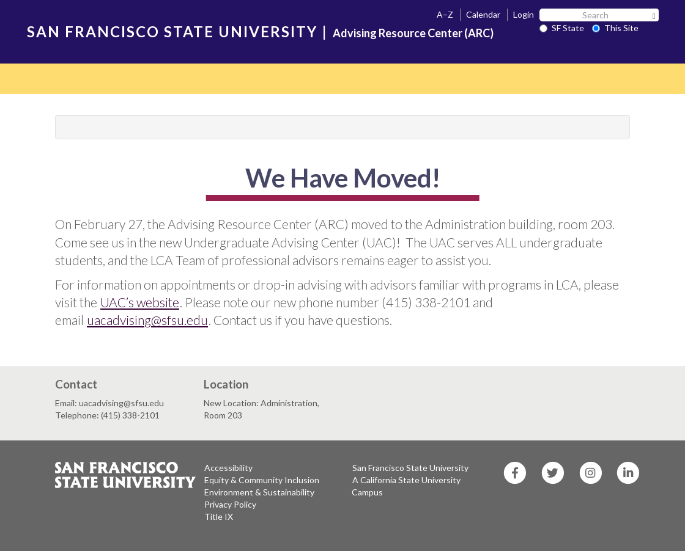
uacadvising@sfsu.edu (147, 319)
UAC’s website (139, 302)
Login (523, 14)
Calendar (483, 14)
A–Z (445, 14)
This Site (615, 28)
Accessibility (228, 467)
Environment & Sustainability (259, 492)
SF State (561, 28)
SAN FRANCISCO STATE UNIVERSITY (172, 31)
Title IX (218, 516)
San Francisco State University (410, 467)
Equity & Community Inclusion (261, 480)
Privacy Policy (230, 504)
